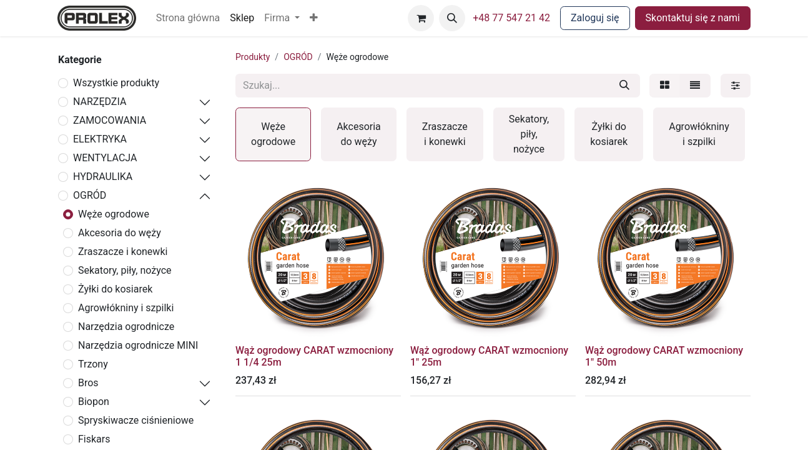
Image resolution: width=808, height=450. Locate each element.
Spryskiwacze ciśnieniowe (136, 420)
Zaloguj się (595, 18)
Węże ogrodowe (113, 214)
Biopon (93, 402)
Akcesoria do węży (119, 233)
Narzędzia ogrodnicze (126, 326)
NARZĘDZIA (99, 102)
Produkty (252, 57)
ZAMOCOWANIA (109, 120)
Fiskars (94, 439)
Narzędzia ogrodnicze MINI (138, 345)
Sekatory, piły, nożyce (125, 270)
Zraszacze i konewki (122, 252)
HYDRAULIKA (102, 176)
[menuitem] (188, 18)
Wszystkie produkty (116, 83)
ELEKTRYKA (100, 139)
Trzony (93, 364)
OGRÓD (89, 195)
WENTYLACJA (105, 158)
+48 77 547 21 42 (511, 18)
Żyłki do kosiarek (115, 289)
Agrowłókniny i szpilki (126, 308)
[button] (314, 18)
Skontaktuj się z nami (693, 18)
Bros (88, 383)
